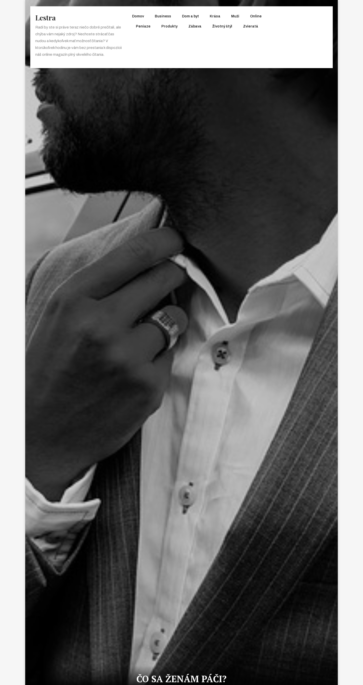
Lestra (45, 17)
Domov (138, 16)
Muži (235, 16)
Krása (215, 16)
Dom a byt (190, 16)
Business (163, 16)
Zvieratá (250, 26)
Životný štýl (222, 26)
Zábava (194, 26)
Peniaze (143, 26)
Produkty (169, 26)
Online (256, 16)
